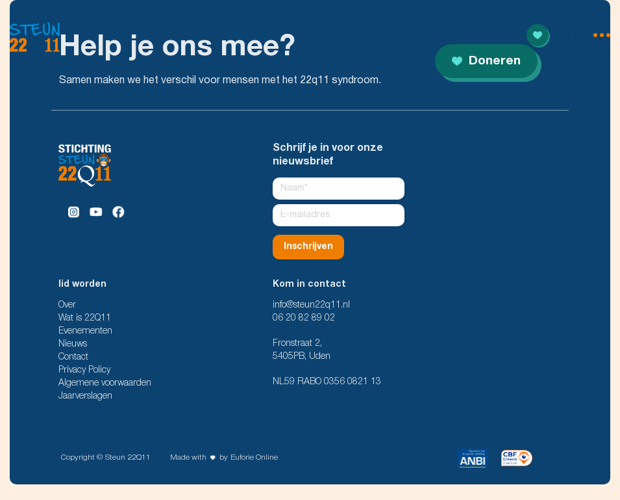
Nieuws (72, 344)
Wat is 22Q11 (84, 318)
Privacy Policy (84, 370)
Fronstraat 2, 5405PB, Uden (301, 350)
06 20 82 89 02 (304, 318)
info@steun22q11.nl (311, 305)
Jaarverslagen (85, 396)
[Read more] (538, 35)
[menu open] (585, 35)
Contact (73, 357)
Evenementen (85, 331)
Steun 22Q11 (128, 457)
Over (67, 305)
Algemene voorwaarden (104, 383)
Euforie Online (254, 457)
